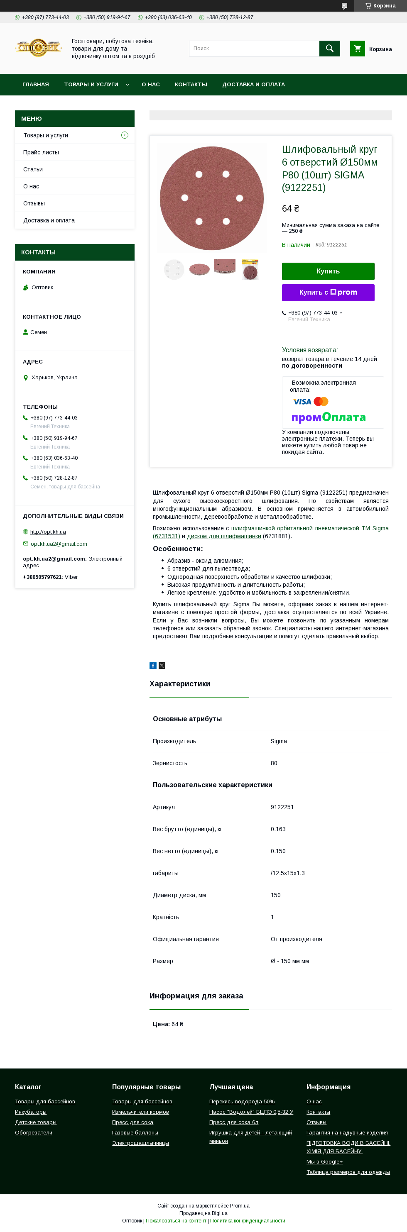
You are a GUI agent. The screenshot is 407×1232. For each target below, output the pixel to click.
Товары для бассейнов (45, 1101)
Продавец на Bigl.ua (203, 1213)
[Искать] (329, 48)
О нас (151, 84)
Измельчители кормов (140, 1112)
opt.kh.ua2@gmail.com (59, 543)
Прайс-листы (41, 152)
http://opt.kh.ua (48, 532)
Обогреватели (33, 1133)
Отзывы (34, 203)
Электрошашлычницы (140, 1143)
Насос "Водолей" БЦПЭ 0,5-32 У (251, 1112)
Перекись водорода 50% (242, 1101)
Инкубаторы (31, 1112)
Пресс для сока (132, 1122)
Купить (328, 271)
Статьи (33, 169)
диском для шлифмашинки (224, 536)
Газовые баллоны (135, 1133)
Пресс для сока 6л (233, 1122)
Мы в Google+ (324, 1162)
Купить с (328, 292)
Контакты (191, 84)
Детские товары (35, 1122)
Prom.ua (240, 1206)
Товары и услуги (91, 84)
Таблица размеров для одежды (348, 1172)
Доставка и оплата (253, 84)
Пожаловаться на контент (176, 1221)
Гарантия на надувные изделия (347, 1133)
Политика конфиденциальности (247, 1221)
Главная (35, 84)
